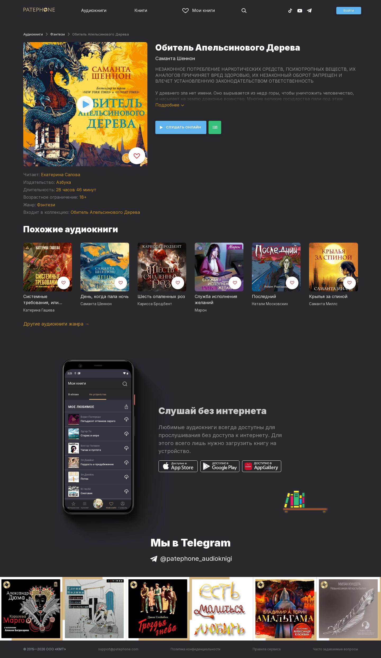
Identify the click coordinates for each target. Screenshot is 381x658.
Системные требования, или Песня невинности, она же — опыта (44, 300)
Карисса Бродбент (155, 304)
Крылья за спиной (328, 296)
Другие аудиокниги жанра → (56, 324)
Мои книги (198, 10)
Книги (140, 10)
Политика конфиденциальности (195, 649)
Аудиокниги (93, 10)
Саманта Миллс (323, 304)
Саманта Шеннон (175, 58)
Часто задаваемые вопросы (335, 649)
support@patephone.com (118, 649)
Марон (201, 310)
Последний (264, 296)
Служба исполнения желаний (216, 299)
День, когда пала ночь (104, 296)
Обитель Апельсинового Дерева (105, 212)
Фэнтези (57, 34)
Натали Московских (270, 304)
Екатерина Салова (60, 174)
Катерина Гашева (39, 310)
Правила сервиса (267, 649)
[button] (348, 10)
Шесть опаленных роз (161, 296)
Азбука (63, 182)
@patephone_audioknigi (190, 558)
